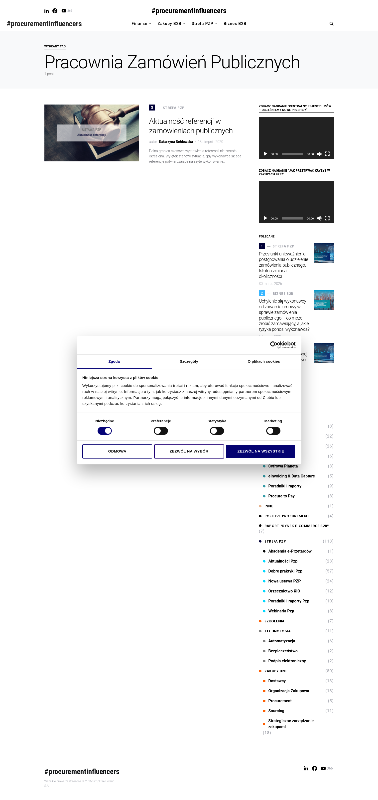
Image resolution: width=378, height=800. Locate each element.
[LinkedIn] (46, 10)
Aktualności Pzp (280, 561)
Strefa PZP (272, 541)
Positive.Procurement (284, 516)
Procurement (277, 700)
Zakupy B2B (273, 671)
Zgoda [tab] (114, 361)
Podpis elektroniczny (284, 661)
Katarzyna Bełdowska (176, 142)
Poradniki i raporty (282, 486)
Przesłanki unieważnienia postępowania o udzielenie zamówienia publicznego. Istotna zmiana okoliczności (283, 265)
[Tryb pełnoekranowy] (327, 153)
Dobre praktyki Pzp (282, 571)
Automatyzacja (279, 641)
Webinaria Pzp (278, 611)
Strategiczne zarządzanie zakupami (288, 723)
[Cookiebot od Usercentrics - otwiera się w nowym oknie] (274, 345)
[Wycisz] (319, 153)
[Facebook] (54, 10)
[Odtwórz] (265, 153)
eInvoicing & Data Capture (289, 476)
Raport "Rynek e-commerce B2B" (294, 525)
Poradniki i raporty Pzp (286, 601)
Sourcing (273, 710)
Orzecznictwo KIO (281, 591)
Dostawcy (274, 681)
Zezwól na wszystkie (260, 451)
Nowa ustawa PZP (282, 581)
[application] (296, 138)
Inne (266, 506)
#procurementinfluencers (189, 10)
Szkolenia (272, 621)
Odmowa (117, 451)
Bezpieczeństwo (280, 651)
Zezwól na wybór (189, 451)
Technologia (275, 631)
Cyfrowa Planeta (280, 466)
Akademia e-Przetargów (287, 551)
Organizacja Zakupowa (286, 690)
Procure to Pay (279, 496)
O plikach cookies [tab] (264, 361)
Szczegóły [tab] (189, 361)
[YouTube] (66, 10)
